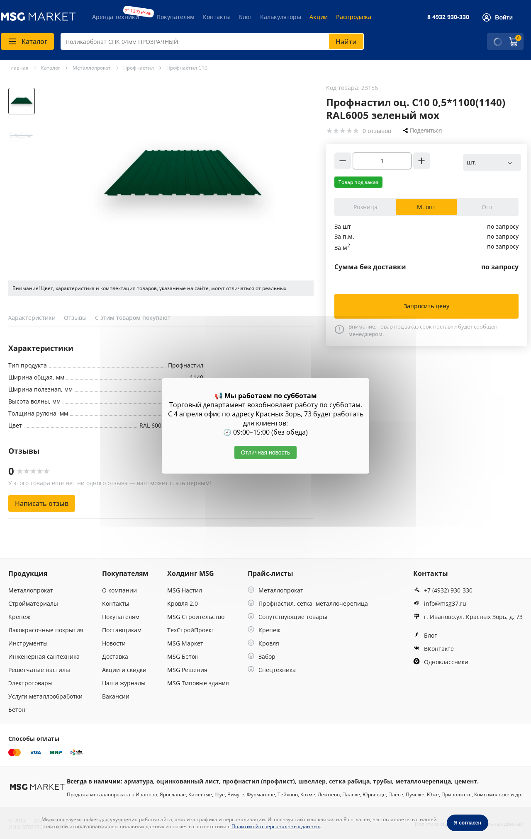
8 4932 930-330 (448, 17)
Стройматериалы (33, 603)
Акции (318, 17)
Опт (487, 207)
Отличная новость (265, 452)
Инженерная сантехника (44, 656)
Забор (261, 656)
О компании (119, 590)
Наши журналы (124, 683)
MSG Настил (184, 590)
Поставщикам (121, 630)
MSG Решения (187, 670)
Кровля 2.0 (182, 603)
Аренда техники (115, 17)
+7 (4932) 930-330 (443, 590)
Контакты (217, 17)
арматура (138, 781)
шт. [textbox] (472, 162)
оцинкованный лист (187, 781)
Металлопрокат (30, 590)
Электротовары (30, 683)
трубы (382, 781)
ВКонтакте (433, 649)
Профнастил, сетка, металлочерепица (308, 603)
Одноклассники (440, 662)
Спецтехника (272, 670)
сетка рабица (349, 781)
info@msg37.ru (439, 603)
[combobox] (212, 41)
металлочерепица (423, 781)
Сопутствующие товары (287, 617)
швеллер (312, 781)
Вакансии (115, 696)
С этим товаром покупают (133, 318)
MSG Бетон (183, 656)
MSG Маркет (185, 643)
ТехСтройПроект (190, 630)
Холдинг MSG (190, 573)
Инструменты (28, 643)
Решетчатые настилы (39, 670)
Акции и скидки (124, 670)
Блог (245, 17)
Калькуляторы (280, 17)
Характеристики (32, 318)
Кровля (263, 643)
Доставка (115, 656)
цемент (465, 781)
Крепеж (19, 617)
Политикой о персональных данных (275, 826)
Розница (365, 207)
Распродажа (353, 17)
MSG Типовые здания (198, 683)
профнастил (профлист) (258, 781)
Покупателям (175, 17)
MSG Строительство (195, 617)
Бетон (16, 709)
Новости (114, 643)
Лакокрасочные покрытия (45, 630)
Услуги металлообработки (45, 696)
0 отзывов (377, 131)
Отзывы (75, 318)
